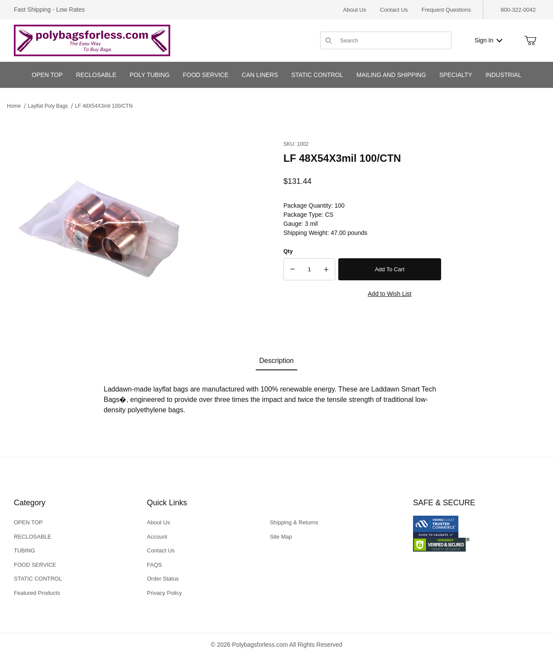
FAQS (154, 565)
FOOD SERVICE (35, 565)
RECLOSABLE (32, 536)
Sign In (488, 40)
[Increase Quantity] (326, 269)
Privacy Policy (164, 593)
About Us (354, 9)
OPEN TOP (28, 522)
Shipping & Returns (294, 522)
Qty (288, 251)
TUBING (24, 550)
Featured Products (37, 593)
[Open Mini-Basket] (530, 41)
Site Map (281, 536)
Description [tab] (276, 360)
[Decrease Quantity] (292, 269)
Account (157, 536)
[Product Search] (393, 40)
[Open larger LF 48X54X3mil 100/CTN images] (102, 224)
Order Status (163, 578)
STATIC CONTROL (38, 578)
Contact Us (394, 9)
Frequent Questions (446, 9)
